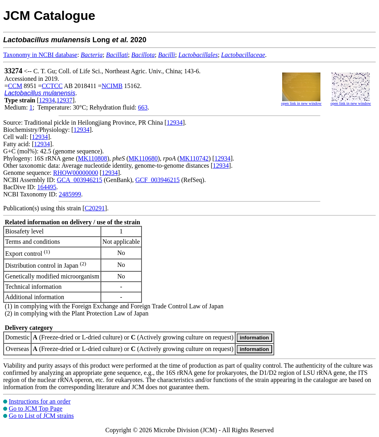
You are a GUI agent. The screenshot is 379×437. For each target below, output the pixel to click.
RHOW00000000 (75, 172)
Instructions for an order (40, 401)
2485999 (70, 194)
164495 (46, 187)
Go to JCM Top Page (36, 408)
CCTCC (52, 85)
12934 (47, 100)
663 (142, 107)
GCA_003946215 (79, 179)
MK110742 (193, 158)
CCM (15, 85)
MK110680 (143, 158)
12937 (65, 100)
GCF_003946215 (157, 179)
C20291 (94, 208)
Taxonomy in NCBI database (40, 54)
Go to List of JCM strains (41, 415)
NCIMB (112, 85)
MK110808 (92, 158)
